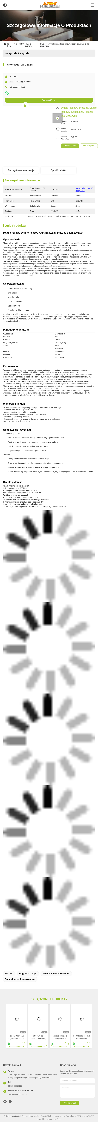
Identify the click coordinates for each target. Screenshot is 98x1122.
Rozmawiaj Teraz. (49, 100)
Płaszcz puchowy (28, 45)
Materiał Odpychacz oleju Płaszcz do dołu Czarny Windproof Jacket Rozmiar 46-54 (16, 1037)
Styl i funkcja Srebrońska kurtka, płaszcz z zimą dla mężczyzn (38, 1037)
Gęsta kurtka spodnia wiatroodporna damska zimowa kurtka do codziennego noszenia (81, 1037)
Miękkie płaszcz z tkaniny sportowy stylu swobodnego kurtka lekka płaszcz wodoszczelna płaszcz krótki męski (60, 1037)
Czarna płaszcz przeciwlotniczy (20, 979)
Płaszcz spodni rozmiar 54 (56, 974)
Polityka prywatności (12, 1116)
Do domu (9, 45)
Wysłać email (70, 1103)
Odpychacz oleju (27, 974)
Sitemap (25, 1116)
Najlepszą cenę (90, 146)
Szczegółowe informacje (21, 170)
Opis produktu (58, 170)
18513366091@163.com (20, 82)
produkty (19, 44)
